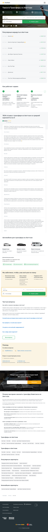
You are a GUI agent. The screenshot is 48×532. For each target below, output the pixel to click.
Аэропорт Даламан (36, 465)
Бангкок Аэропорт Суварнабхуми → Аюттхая (32, 452)
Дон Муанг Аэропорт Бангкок (24, 489)
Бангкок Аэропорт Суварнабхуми (9, 489)
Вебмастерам (15, 510)
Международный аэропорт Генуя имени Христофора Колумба (15, 480)
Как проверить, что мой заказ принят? (11, 322)
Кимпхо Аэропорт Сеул (7, 468)
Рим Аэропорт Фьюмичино (7, 473)
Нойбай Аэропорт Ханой (20, 477)
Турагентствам (16, 507)
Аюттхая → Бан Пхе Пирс (28, 443)
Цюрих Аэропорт (23, 463)
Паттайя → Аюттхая (6, 452)
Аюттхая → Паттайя (6, 441)
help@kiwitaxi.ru (9, 350)
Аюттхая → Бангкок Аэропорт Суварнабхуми (11, 443)
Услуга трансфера (5, 507)
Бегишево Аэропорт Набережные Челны (29, 470)
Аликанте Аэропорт (6, 475)
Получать (34, 382)
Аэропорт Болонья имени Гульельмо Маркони (12, 465)
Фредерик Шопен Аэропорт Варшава (10, 463)
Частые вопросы (5, 510)
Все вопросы (8, 337)
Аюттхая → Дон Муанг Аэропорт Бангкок (21, 441)
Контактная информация (7, 513)
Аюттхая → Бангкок (40, 443)
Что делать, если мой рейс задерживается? (13, 327)
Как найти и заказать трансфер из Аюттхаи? (13, 305)
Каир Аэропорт (32, 475)
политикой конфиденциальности (27, 387)
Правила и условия (25, 528)
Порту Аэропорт (15, 470)
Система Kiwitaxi (5, 504)
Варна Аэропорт (27, 465)
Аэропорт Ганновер (6, 470)
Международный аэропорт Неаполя (21, 468)
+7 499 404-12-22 (21, 361)
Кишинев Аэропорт (35, 468)
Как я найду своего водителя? (9, 332)
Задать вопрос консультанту (24, 350)
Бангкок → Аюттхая (16, 452)
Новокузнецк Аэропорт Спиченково (19, 475)
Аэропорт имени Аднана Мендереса (23, 473)
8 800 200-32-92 (6, 361)
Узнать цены (33, 21)
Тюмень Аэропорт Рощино (7, 477)
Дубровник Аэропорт (37, 473)
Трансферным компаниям (18, 504)
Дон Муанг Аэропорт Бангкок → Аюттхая (10, 454)
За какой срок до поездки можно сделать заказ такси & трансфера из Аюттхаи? (22, 318)
